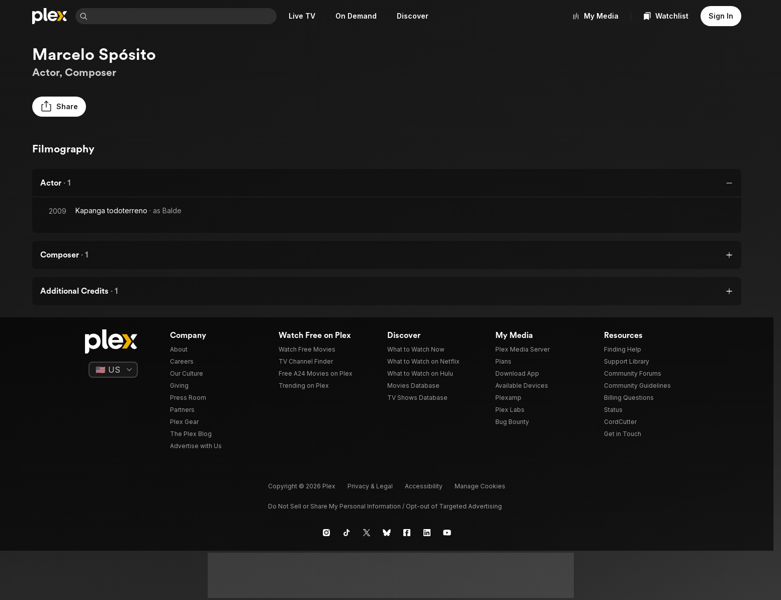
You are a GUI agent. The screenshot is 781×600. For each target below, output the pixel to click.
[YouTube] (447, 533)
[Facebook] (407, 533)
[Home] (49, 16)
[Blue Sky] (387, 533)
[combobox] (184, 16)
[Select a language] (113, 370)
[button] (59, 107)
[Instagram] (326, 533)
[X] (367, 533)
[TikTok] (346, 533)
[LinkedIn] (427, 533)
